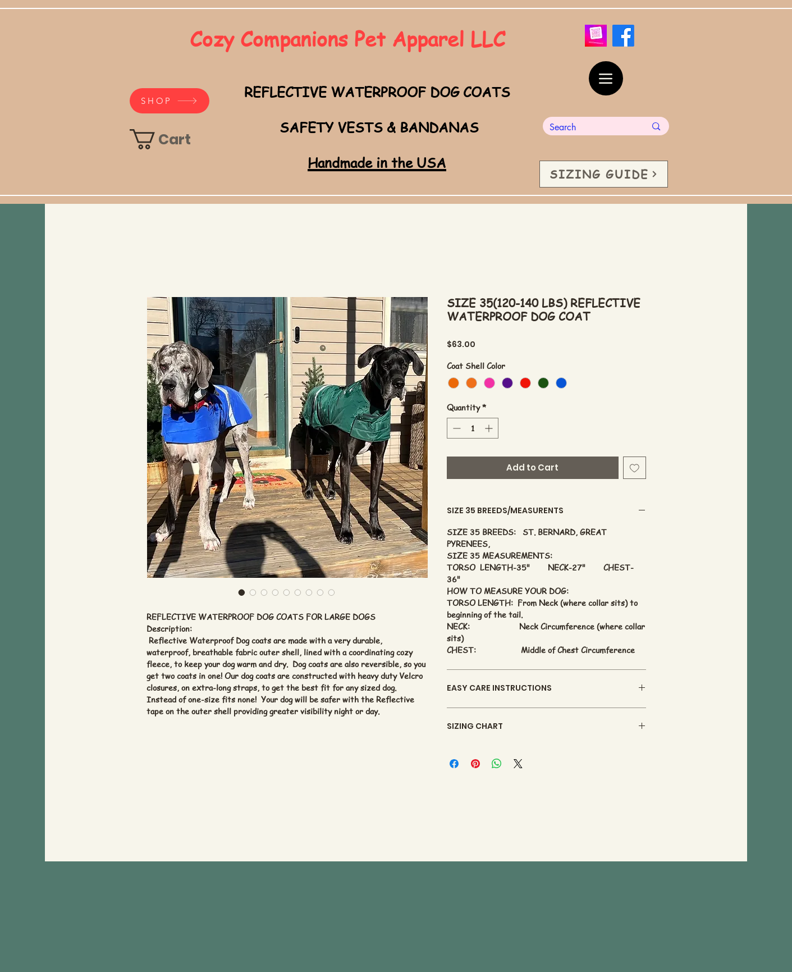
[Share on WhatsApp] (496, 763)
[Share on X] (518, 763)
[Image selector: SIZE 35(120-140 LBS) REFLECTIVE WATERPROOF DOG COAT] (242, 592)
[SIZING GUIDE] (603, 174)
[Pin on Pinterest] (475, 763)
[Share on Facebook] (454, 763)
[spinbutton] (473, 428)
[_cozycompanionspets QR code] (596, 36)
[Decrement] (455, 428)
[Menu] (606, 78)
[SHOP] (169, 100)
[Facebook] (623, 36)
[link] (171, 139)
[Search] (589, 127)
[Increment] (490, 428)
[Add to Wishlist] (634, 468)
